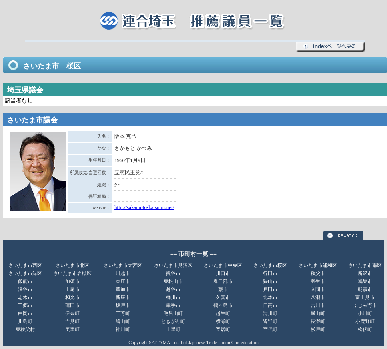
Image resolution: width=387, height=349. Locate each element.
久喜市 (223, 297)
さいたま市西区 (25, 265)
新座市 (123, 297)
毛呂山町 (173, 313)
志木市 (25, 297)
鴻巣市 (365, 281)
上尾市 (72, 289)
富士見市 (365, 297)
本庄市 (123, 281)
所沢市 (365, 273)
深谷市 (25, 289)
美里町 (72, 329)
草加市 (123, 289)
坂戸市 (123, 305)
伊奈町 (72, 313)
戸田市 (270, 289)
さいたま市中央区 (223, 265)
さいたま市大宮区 (123, 265)
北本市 (270, 297)
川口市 (223, 273)
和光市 (72, 297)
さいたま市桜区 (270, 265)
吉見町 (72, 321)
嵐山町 (318, 313)
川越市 (123, 273)
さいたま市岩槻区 (72, 273)
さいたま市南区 (365, 265)
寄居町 (223, 329)
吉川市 (318, 305)
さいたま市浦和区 (318, 265)
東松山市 (173, 281)
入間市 (318, 289)
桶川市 (173, 297)
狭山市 (270, 281)
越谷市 (173, 289)
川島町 (25, 321)
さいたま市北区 (72, 265)
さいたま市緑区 (25, 273)
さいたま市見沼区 (173, 265)
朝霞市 (365, 289)
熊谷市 (173, 273)
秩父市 (318, 273)
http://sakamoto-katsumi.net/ (144, 207)
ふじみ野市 (365, 305)
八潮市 (318, 297)
